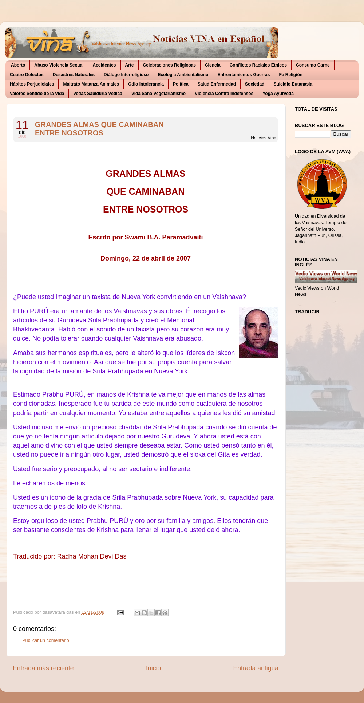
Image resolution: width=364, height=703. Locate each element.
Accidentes (104, 65)
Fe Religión (290, 74)
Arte (129, 65)
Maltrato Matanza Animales (91, 84)
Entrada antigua (255, 668)
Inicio (153, 668)
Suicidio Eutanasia (292, 84)
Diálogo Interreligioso (126, 74)
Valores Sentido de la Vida (37, 93)
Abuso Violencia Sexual (58, 65)
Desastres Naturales (74, 74)
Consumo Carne (313, 65)
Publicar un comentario (45, 640)
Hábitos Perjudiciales (32, 84)
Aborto (18, 65)
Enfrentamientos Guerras (243, 74)
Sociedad (254, 84)
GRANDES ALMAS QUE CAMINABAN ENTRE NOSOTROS (99, 128)
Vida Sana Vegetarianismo (158, 93)
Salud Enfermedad (217, 84)
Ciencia (213, 65)
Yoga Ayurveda (278, 93)
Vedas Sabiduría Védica (97, 93)
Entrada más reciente (43, 668)
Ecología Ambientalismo (183, 74)
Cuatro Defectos (27, 74)
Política (181, 84)
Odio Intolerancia (146, 84)
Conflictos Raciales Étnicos (258, 65)
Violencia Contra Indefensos (224, 93)
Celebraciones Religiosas (169, 65)
